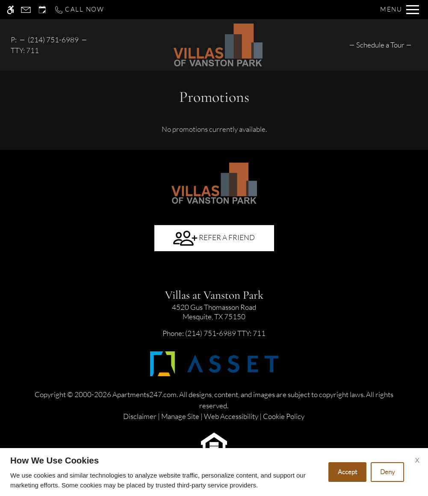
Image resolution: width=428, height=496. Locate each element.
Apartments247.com (144, 394)
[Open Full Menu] (399, 9)
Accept (347, 472)
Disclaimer (139, 416)
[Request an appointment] (42, 9)
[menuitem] (380, 44)
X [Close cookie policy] (417, 460)
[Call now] (79, 9)
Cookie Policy (283, 416)
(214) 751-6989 (53, 39)
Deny (387, 472)
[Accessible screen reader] (10, 9)
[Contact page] (26, 9)
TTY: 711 (214, 333)
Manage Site (180, 416)
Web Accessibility (231, 416)
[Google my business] (214, 272)
